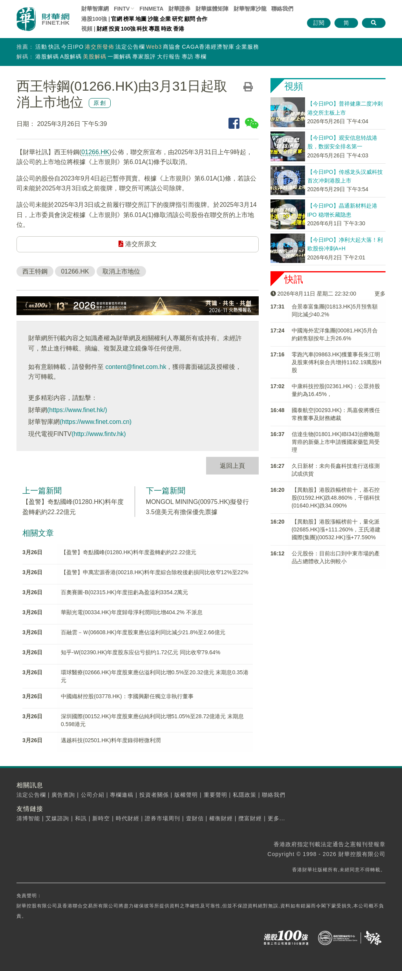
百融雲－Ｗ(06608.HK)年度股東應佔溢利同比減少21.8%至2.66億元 (143, 632)
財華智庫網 (95, 8)
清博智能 (28, 818)
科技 (142, 29)
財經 (102, 29)
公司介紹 (92, 795)
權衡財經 (221, 818)
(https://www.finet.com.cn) (96, 421)
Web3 (154, 47)
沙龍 (153, 19)
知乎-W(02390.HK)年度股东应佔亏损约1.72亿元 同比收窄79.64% (140, 652)
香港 (178, 29)
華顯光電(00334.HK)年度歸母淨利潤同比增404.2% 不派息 (132, 612)
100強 (128, 29)
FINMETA (151, 8)
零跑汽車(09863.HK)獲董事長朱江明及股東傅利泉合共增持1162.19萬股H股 (337, 362)
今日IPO (72, 47)
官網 (116, 19)
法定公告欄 (130, 47)
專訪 (188, 56)
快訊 (54, 47)
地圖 (140, 19)
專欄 (200, 56)
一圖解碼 (119, 56)
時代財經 (127, 818)
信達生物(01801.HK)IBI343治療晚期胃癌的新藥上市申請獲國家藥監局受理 (336, 442)
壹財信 (195, 818)
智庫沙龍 (250, 8)
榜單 (128, 19)
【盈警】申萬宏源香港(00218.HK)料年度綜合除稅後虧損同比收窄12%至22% (155, 572)
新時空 (101, 818)
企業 (165, 19)
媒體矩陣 (212, 8)
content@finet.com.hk (135, 366)
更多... (276, 818)
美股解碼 (94, 56)
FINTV (122, 8)
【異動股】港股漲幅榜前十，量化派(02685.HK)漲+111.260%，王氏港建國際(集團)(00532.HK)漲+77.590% (336, 529)
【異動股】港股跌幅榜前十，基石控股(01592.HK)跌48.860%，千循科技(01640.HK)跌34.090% (336, 498)
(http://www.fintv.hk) (98, 434)
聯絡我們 (282, 8)
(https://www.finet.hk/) (77, 410)
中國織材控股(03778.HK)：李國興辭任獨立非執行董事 (127, 696)
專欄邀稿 (121, 795)
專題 (154, 29)
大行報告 (169, 56)
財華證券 (179, 8)
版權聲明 (186, 795)
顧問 (189, 19)
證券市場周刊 (162, 818)
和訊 (81, 818)
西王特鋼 (35, 271)
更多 (380, 293)
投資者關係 (154, 795)
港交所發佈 (99, 47)
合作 (201, 19)
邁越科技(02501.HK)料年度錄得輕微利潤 (111, 740)
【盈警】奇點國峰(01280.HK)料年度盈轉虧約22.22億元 (128, 552)
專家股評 (144, 56)
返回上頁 (232, 465)
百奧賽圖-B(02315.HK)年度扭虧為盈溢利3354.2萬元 (124, 592)
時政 (166, 29)
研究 (177, 19)
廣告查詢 (63, 795)
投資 (114, 29)
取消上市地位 (121, 271)
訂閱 (318, 23)
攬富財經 (250, 818)
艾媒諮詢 (57, 818)
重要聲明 (215, 795)
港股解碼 (47, 56)
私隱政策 (244, 795)
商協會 (172, 47)
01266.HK (95, 152)
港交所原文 (137, 244)
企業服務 (247, 47)
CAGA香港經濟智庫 (208, 47)
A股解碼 (71, 56)
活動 (41, 47)
